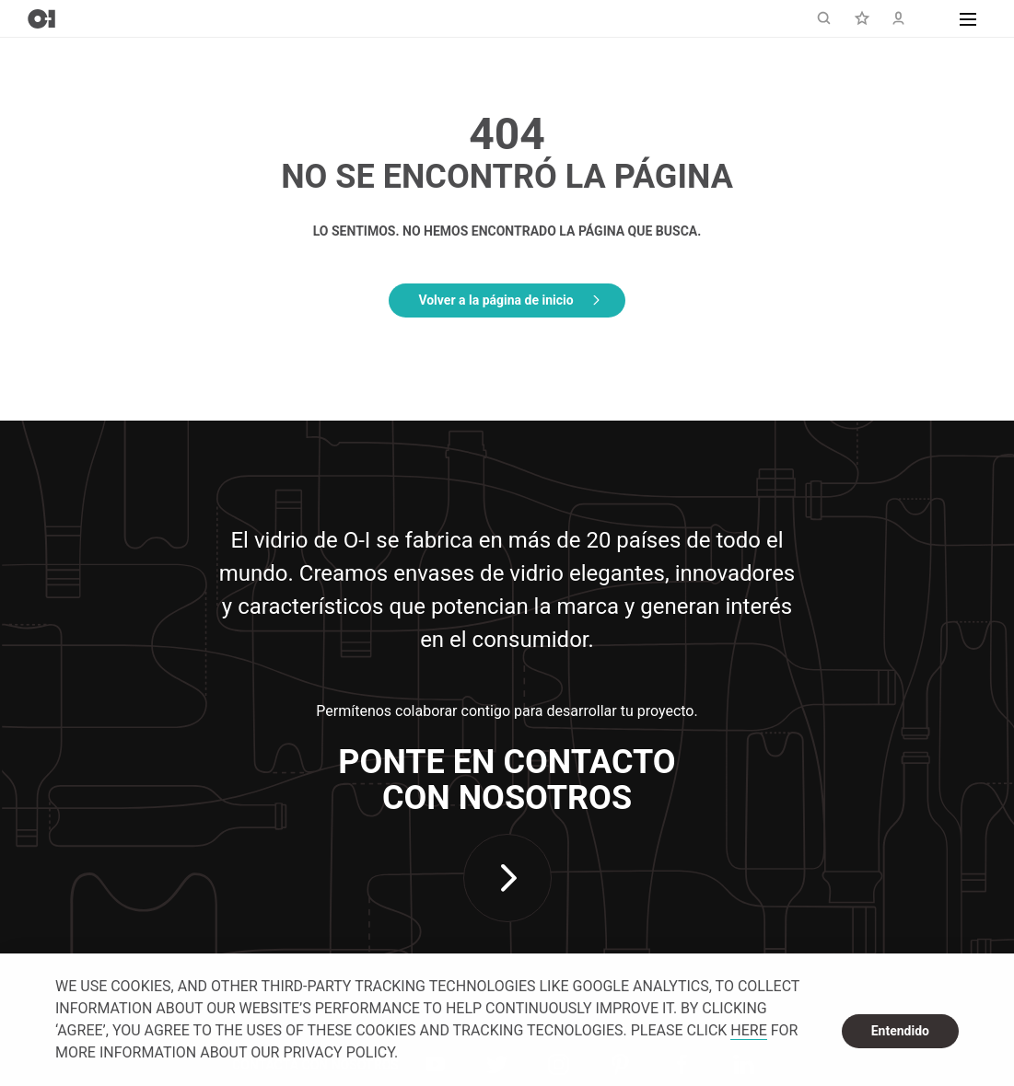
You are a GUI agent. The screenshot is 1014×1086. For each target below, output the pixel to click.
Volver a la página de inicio (495, 300)
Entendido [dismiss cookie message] (900, 1030)
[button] (968, 18)
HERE (748, 1030)
